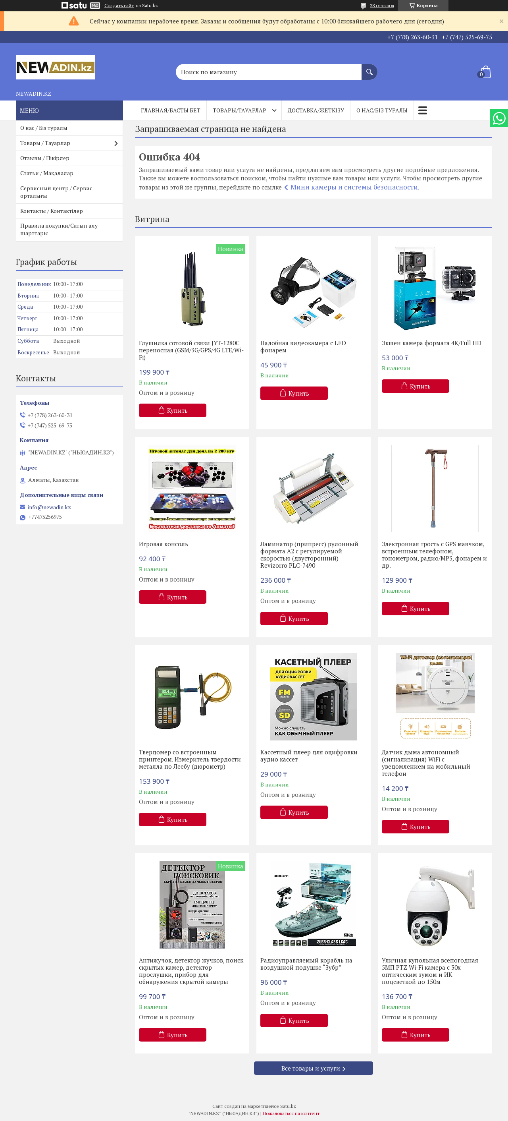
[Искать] (369, 68)
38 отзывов (382, 5)
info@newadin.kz (49, 507)
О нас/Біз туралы (382, 110)
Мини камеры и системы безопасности (354, 186)
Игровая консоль (163, 543)
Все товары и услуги (310, 1068)
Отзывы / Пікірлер (44, 158)
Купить (177, 410)
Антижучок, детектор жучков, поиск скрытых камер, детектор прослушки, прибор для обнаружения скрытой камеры (191, 971)
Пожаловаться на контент (291, 1113)
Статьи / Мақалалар (46, 173)
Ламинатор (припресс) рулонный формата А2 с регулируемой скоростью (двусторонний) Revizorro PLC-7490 (309, 554)
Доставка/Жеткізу (316, 110)
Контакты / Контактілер (51, 211)
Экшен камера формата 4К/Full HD (431, 342)
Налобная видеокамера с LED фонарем (303, 346)
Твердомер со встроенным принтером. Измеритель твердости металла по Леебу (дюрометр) (190, 759)
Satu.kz (288, 1106)
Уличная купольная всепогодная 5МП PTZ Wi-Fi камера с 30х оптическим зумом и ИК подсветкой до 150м (430, 971)
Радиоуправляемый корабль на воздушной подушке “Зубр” (306, 964)
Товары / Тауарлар (45, 143)
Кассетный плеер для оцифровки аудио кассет (309, 755)
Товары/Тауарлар (239, 110)
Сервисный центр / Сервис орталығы (56, 191)
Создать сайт (119, 5)
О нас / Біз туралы (43, 127)
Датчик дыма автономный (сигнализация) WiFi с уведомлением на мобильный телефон (426, 762)
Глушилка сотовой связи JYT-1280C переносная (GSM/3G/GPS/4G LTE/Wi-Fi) (191, 350)
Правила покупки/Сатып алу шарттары (59, 229)
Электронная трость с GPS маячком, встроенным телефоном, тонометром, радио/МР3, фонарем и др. (434, 554)
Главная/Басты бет (170, 110)
